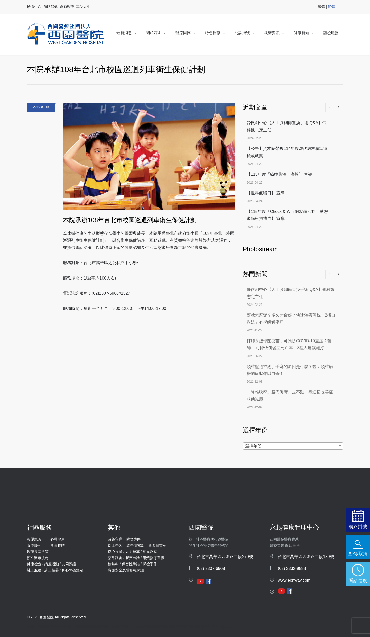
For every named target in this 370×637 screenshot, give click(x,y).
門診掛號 (242, 33)
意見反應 (150, 552)
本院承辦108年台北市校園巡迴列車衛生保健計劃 (130, 220)
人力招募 (132, 552)
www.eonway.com (294, 580)
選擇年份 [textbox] (253, 446)
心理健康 (57, 539)
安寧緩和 (34, 545)
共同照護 (69, 564)
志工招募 (51, 570)
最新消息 (124, 33)
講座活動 (51, 564)
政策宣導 (115, 539)
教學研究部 (135, 545)
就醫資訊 (272, 33)
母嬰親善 (34, 539)
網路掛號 (358, 526)
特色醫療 (212, 33)
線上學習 (115, 545)
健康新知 (301, 33)
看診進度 (358, 580)
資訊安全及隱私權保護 (126, 570)
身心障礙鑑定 (72, 570)
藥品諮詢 (115, 558)
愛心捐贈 (115, 552)
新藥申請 (132, 558)
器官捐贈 (57, 545)
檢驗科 (113, 564)
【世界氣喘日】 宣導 (266, 193)
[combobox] (293, 446)
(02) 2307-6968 (211, 568)
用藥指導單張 (153, 558)
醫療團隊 (183, 33)
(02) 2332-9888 (292, 568)
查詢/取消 (358, 553)
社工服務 (34, 570)
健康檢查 (34, 564)
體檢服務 (331, 33)
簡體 (331, 7)
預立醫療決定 (38, 558)
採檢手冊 (150, 564)
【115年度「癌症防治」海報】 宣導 (279, 174)
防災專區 (133, 539)
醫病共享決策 (38, 552)
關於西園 (153, 33)
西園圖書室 (157, 545)
